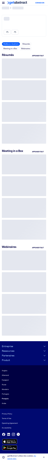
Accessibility (6, 428)
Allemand (5, 375)
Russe (4, 385)
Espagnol (5, 380)
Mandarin (5, 389)
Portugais (5, 394)
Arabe (4, 403)
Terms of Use (6, 418)
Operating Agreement (10, 423)
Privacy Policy (7, 414)
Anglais (4, 371)
